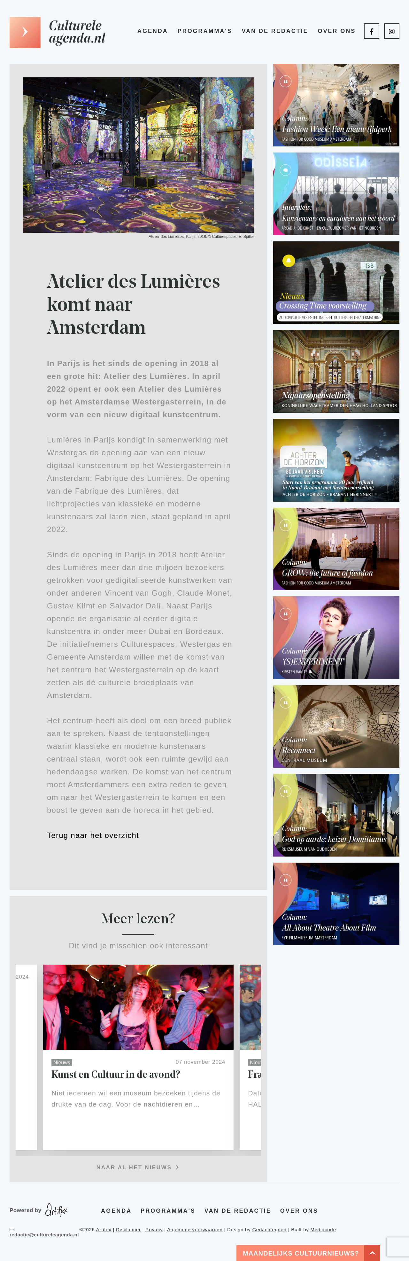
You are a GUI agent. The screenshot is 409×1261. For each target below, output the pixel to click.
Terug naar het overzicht (93, 835)
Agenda (152, 31)
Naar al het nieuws (134, 1167)
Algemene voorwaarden (194, 1230)
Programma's (205, 31)
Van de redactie (275, 31)
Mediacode (323, 1230)
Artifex (104, 1230)
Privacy (154, 1230)
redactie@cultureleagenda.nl (44, 1232)
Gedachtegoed (269, 1230)
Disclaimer (128, 1230)
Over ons (337, 31)
